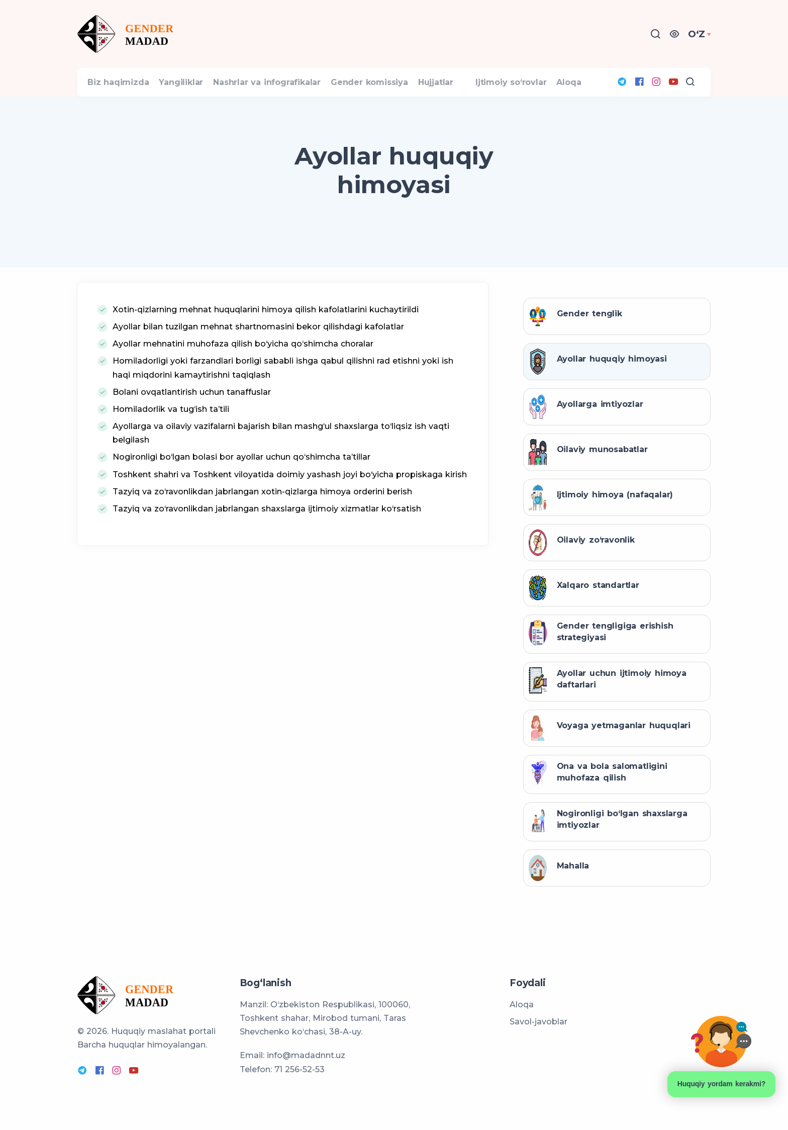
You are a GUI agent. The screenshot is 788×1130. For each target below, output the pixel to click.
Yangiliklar (196, 95)
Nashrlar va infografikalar (292, 95)
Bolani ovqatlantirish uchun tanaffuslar (192, 418)
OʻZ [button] (698, 34)
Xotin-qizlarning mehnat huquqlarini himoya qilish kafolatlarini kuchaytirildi (266, 335)
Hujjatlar (481, 95)
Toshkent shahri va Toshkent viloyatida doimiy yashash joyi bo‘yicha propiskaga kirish (290, 500)
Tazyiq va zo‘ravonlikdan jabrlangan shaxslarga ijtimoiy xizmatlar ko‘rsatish (267, 535)
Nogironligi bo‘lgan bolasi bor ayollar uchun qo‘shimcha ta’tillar (241, 483)
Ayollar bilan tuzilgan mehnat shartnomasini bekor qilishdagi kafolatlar (258, 353)
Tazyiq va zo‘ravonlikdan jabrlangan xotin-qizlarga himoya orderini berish (262, 518)
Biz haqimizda (123, 95)
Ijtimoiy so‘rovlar (554, 95)
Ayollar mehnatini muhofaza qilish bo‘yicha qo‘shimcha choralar (243, 370)
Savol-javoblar (538, 1021)
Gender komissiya (404, 95)
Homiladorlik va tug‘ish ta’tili (171, 435)
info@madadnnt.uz (306, 1055)
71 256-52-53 (299, 1069)
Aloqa (622, 95)
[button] (676, 34)
